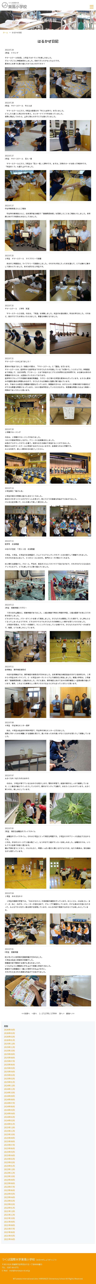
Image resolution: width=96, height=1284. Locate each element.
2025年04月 (9, 1071)
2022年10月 (9, 1176)
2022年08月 (9, 1183)
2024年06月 (9, 1106)
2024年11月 (9, 1088)
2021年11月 (9, 1214)
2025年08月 (9, 1057)
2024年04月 (9, 1113)
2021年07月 (9, 1228)
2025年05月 (9, 1068)
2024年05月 (9, 1109)
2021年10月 (9, 1218)
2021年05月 (9, 1235)
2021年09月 (9, 1221)
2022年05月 (9, 1193)
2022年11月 (9, 1172)
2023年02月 (9, 1162)
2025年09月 (9, 1054)
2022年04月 (9, 1197)
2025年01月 (9, 1081)
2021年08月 (9, 1225)
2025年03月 (9, 1074)
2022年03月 (9, 1200)
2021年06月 (9, 1232)
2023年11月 (9, 1130)
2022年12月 (9, 1169)
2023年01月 (9, 1165)
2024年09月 (9, 1095)
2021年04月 (9, 1239)
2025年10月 (9, 1050)
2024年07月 (9, 1102)
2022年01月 (9, 1207)
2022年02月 (9, 1204)
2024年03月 (9, 1116)
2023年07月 (9, 1144)
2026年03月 (9, 1033)
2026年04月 (9, 1029)
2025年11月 (9, 1047)
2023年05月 (9, 1151)
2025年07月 (9, 1061)
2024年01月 (9, 1123)
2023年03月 (9, 1158)
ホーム (5, 32)
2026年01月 (9, 1040)
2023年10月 (9, 1134)
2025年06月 (9, 1064)
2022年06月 (9, 1190)
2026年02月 (9, 1036)
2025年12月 (9, 1043)
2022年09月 (9, 1179)
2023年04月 (9, 1155)
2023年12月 (9, 1127)
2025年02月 (9, 1078)
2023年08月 (9, 1141)
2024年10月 (9, 1092)
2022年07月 (9, 1186)
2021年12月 (9, 1211)
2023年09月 (9, 1137)
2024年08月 (9, 1099)
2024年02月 (9, 1120)
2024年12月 (9, 1085)
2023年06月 (9, 1148)
